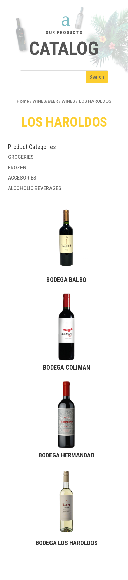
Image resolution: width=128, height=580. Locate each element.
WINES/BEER (45, 101)
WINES (68, 101)
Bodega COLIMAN (66, 367)
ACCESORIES (22, 178)
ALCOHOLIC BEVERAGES (34, 188)
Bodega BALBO (66, 279)
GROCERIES (21, 157)
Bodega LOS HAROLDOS (66, 542)
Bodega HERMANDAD (66, 455)
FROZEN (17, 167)
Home (23, 101)
